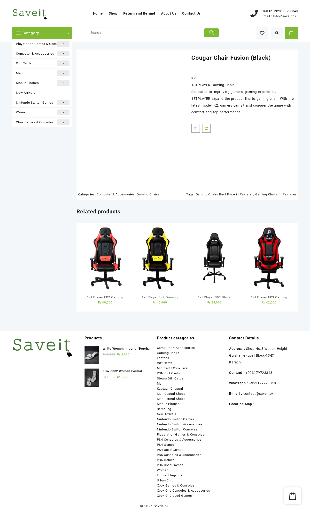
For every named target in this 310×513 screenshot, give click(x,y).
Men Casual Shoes (171, 393)
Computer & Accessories (43, 53)
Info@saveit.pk (284, 16)
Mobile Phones (43, 83)
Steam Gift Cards (170, 378)
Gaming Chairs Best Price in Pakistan (225, 194)
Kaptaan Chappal (170, 388)
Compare (206, 128)
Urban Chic (165, 480)
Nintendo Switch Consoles (177, 429)
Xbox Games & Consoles (43, 122)
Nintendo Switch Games (43, 102)
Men (43, 73)
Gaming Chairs (148, 194)
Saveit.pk (161, 506)
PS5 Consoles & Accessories (179, 455)
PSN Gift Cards (168, 373)
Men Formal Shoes (171, 399)
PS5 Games (166, 460)
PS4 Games (166, 444)
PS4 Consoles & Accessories (179, 439)
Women (43, 112)
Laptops (163, 358)
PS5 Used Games (170, 465)
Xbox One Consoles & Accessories (183, 490)
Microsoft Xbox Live (172, 368)
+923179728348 (285, 11)
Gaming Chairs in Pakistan (275, 194)
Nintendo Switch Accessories (180, 424)
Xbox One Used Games (174, 495)
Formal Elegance (170, 475)
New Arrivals (26, 92)
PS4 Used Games (170, 450)
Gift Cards (43, 63)
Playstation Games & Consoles (43, 44)
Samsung (164, 409)
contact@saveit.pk (258, 393)
